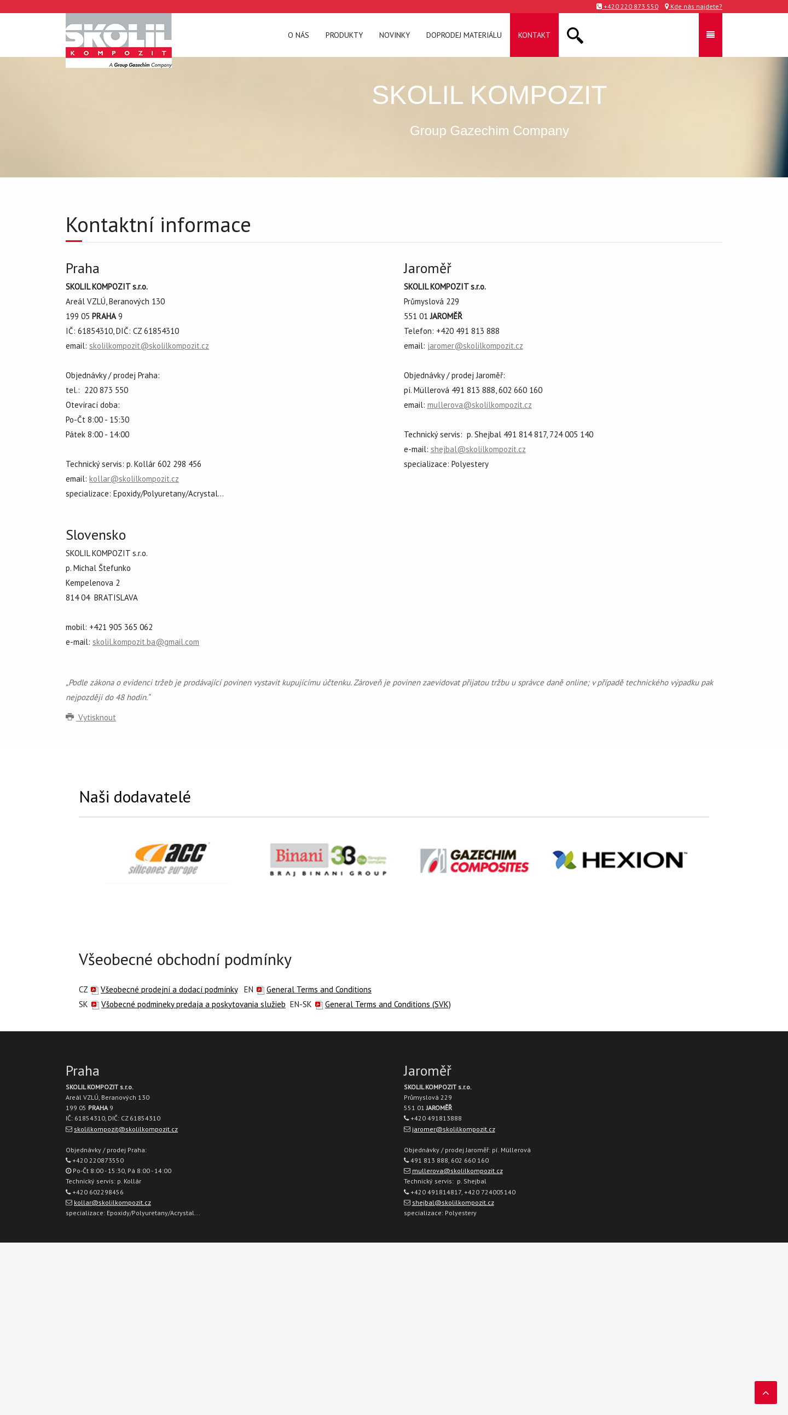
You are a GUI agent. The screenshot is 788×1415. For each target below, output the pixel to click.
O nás (298, 35)
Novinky (394, 35)
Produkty (344, 35)
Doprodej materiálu (464, 35)
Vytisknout (91, 717)
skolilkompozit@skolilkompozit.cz (149, 345)
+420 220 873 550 (627, 6)
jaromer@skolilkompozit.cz (475, 345)
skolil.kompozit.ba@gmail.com (145, 642)
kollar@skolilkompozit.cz (134, 478)
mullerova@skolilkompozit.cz (479, 405)
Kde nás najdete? (693, 6)
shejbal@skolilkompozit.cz (478, 449)
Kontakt (534, 35)
